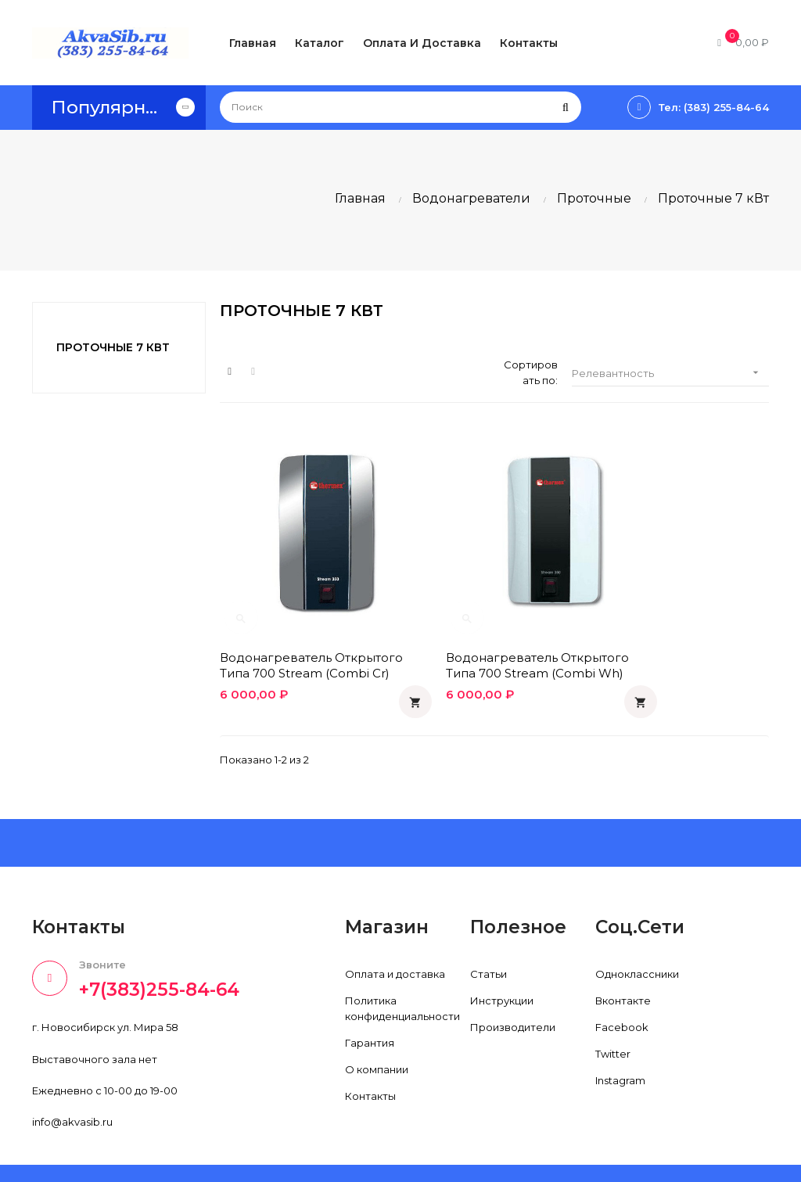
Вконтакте (623, 963)
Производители (512, 989)
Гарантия (369, 1005)
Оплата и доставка (395, 936)
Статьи (488, 936)
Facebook (621, 989)
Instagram (620, 1042)
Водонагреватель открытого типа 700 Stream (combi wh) (494, 627)
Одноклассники (637, 936)
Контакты (370, 1058)
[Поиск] (400, 107)
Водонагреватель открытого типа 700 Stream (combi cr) (306, 627)
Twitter (612, 1016)
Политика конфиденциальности (402, 971)
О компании (376, 1032)
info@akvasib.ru (72, 1083)
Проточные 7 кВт (113, 347)
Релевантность (670, 372)
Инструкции (501, 963)
